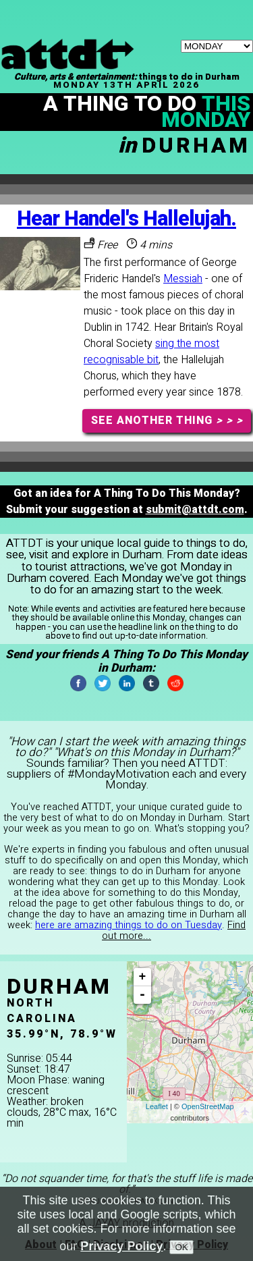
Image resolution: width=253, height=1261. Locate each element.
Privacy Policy (121, 1246)
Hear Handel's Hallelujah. (126, 219)
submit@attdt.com (195, 510)
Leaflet (157, 1106)
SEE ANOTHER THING (167, 420)
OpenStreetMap (207, 1106)
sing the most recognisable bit (151, 352)
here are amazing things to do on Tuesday (128, 925)
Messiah (182, 279)
